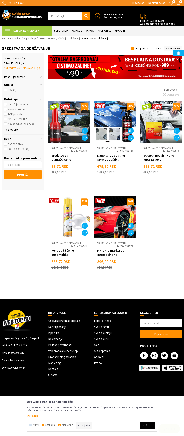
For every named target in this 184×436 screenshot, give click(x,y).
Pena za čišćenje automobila (62, 252)
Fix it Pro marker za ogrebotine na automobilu (110, 254)
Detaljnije (33, 416)
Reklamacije (55, 338)
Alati (96, 344)
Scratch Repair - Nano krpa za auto (158, 157)
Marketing (54, 362)
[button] (69, 16)
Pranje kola (14, 63)
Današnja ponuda (18, 104)
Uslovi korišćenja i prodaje (64, 320)
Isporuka (53, 332)
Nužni (36, 425)
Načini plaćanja (57, 326)
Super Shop (30, 38)
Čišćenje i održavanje (69, 38)
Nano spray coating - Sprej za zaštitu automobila (112, 159)
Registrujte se (156, 3)
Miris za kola (14, 58)
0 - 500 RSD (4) (16, 144)
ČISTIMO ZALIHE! (17, 119)
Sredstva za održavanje (22, 68)
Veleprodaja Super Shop (63, 350)
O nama (52, 374)
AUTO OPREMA (47, 38)
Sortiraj (159, 48)
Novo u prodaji (16, 109)
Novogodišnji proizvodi (21, 124)
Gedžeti (99, 356)
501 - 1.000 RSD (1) (18, 149)
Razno (98, 362)
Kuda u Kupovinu (11, 38)
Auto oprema (102, 350)
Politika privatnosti (60, 344)
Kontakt (53, 368)
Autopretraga (142, 48)
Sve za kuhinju (103, 332)
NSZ (12, 90)
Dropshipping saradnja (62, 356)
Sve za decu (101, 326)
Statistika (50, 425)
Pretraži (22, 174)
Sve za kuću (101, 338)
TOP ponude (15, 114)
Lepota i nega (102, 320)
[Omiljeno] (171, 3)
